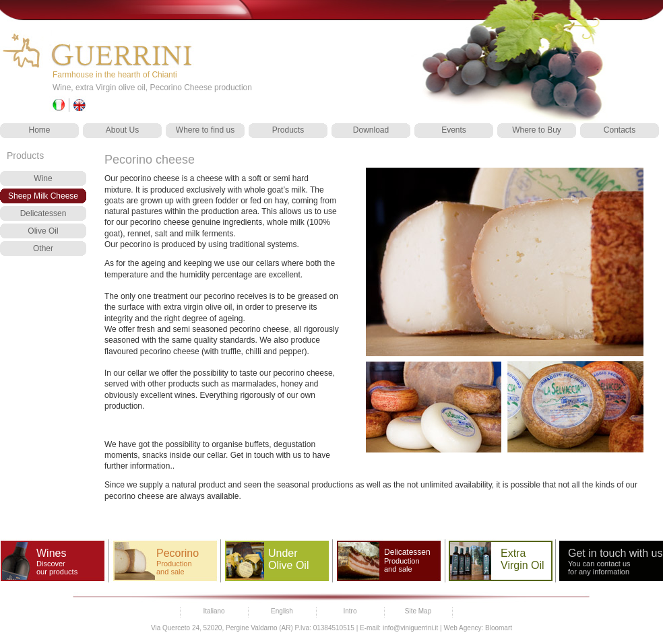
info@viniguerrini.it (410, 628)
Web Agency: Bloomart (477, 628)
